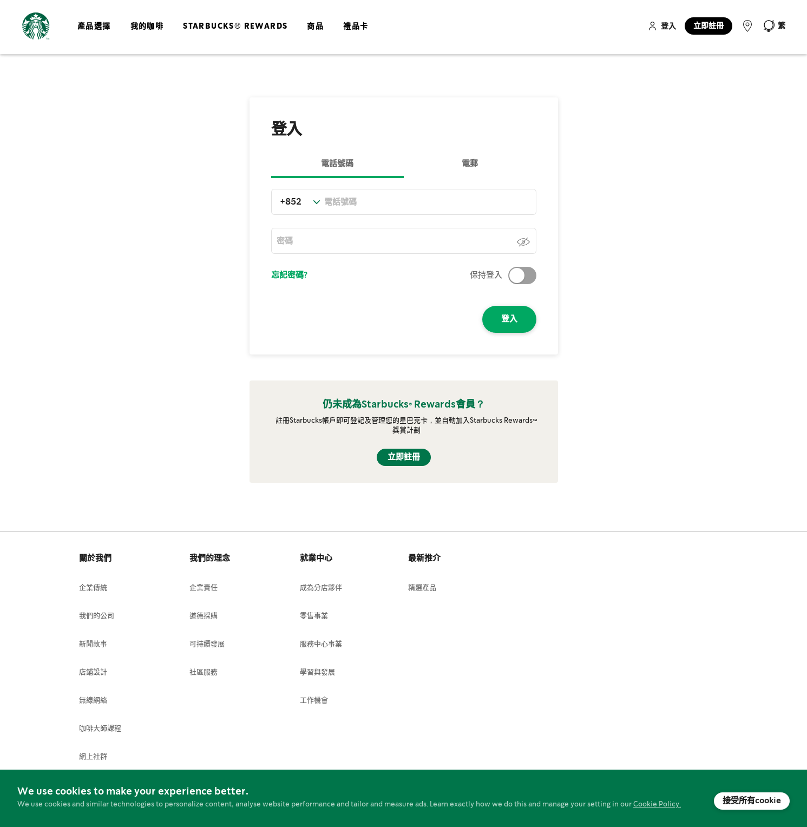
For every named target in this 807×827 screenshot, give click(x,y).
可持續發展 (207, 644)
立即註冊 (708, 26)
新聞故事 (93, 644)
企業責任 (203, 588)
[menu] (220, 35)
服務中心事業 (321, 644)
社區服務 (203, 672)
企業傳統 (93, 588)
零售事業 (314, 616)
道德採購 (203, 616)
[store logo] (36, 26)
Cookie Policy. (657, 804)
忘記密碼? (289, 275)
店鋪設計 (93, 672)
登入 (668, 26)
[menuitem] (94, 35)
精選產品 (422, 588)
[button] (774, 25)
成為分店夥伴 (321, 588)
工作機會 (314, 700)
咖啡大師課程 (100, 728)
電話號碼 (337, 164)
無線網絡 (93, 700)
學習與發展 (317, 672)
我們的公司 (96, 616)
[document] (403, 798)
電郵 (470, 164)
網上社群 (93, 756)
